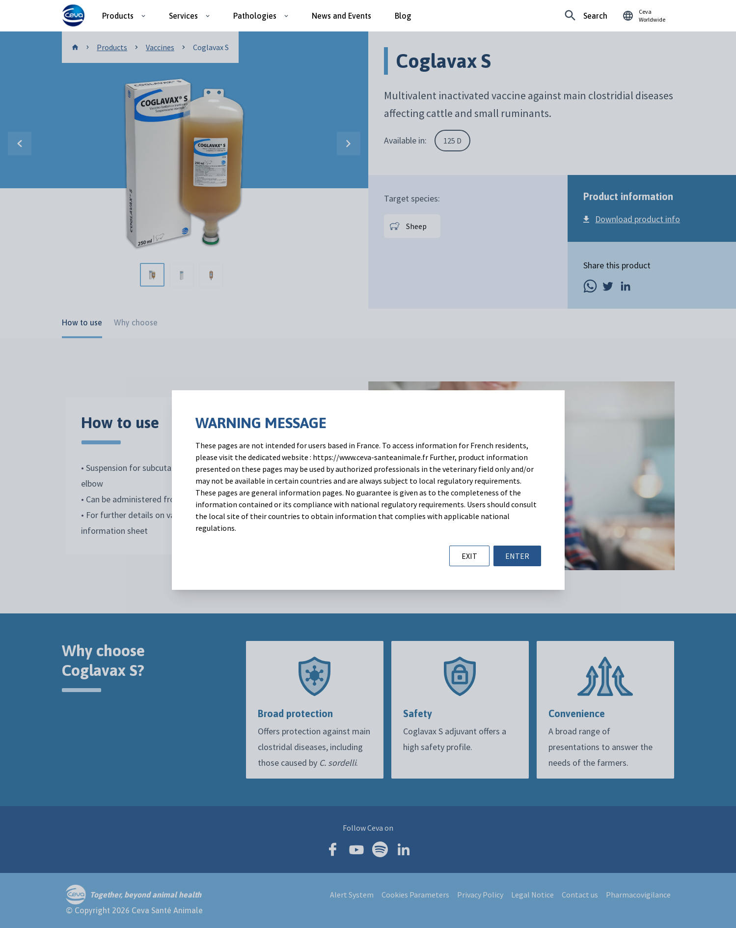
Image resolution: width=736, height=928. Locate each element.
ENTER (517, 556)
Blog (403, 15)
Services (183, 15)
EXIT (469, 556)
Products (118, 15)
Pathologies (254, 15)
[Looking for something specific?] (586, 16)
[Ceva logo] (73, 16)
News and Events (341, 15)
